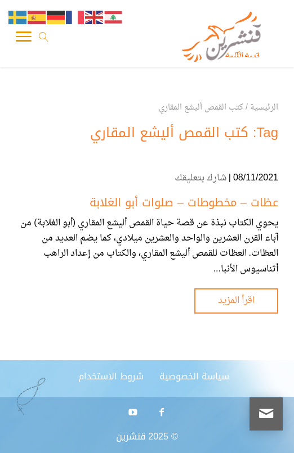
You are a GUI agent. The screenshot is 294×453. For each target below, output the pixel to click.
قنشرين (130, 436)
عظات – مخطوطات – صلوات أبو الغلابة (184, 202)
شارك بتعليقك (200, 178)
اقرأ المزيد (236, 300)
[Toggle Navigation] (24, 39)
